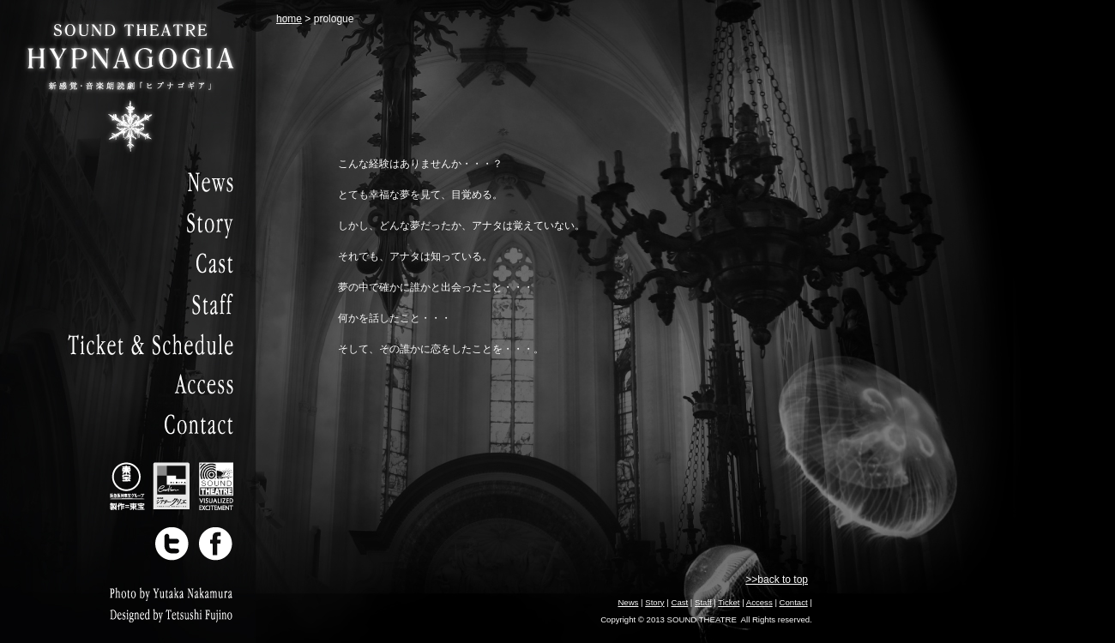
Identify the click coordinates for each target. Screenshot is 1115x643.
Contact (794, 602)
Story (654, 602)
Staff (703, 602)
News (628, 602)
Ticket (728, 602)
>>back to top (776, 580)
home (289, 19)
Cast (679, 602)
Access (759, 602)
